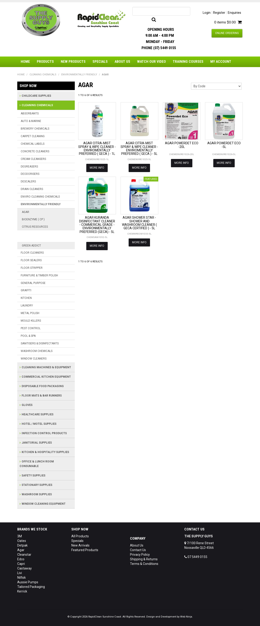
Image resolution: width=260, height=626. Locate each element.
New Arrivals (80, 545)
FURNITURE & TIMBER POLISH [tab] (39, 275)
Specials (100, 61)
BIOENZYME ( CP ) (33, 219)
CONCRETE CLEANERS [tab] (35, 151)
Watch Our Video (151, 61)
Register (219, 12)
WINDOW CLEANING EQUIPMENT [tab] (44, 503)
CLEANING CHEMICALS (42, 74)
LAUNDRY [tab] (27, 305)
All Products (80, 536)
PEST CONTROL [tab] (30, 328)
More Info (97, 167)
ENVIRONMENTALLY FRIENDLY (79, 74)
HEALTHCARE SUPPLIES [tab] (37, 414)
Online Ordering (227, 33)
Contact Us (138, 550)
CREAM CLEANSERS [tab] (33, 159)
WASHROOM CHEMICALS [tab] (36, 351)
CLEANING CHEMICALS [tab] (37, 105)
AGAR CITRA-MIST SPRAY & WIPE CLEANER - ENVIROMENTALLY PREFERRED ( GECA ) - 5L (139, 148)
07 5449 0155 (195, 557)
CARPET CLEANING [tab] (33, 136)
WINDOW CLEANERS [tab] (33, 358)
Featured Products (84, 550)
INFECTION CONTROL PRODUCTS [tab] (44, 433)
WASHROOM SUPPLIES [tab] (37, 494)
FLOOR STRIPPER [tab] (32, 267)
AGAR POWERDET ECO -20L (181, 144)
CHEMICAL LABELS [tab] (32, 143)
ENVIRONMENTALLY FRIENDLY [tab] (41, 204)
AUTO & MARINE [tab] (31, 121)
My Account (220, 61)
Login (207, 12)
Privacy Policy (140, 554)
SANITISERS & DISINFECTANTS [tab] (40, 343)
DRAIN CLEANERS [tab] (32, 189)
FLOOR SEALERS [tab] (31, 260)
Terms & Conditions (144, 564)
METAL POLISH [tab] (30, 313)
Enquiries (234, 12)
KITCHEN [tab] (26, 298)
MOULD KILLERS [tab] (31, 320)
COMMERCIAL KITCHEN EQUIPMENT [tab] (46, 376)
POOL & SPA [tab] (28, 335)
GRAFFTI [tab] (26, 290)
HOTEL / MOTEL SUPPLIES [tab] (39, 423)
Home (25, 61)
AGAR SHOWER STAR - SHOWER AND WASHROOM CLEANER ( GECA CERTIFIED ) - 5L (139, 223)
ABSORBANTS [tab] (30, 113)
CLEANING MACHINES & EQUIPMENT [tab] (46, 367)
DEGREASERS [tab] (29, 166)
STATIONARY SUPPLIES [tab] (37, 485)
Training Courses (188, 61)
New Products (73, 61)
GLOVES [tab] (27, 405)
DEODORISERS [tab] (30, 174)
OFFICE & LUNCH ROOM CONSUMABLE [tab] (37, 464)
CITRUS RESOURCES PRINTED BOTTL (46, 236)
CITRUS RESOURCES (35, 226)
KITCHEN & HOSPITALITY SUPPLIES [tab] (45, 452)
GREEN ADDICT (31, 245)
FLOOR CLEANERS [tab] (32, 252)
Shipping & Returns (144, 559)
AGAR (25, 212)
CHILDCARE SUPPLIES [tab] (36, 95)
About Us (122, 61)
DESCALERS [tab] (28, 181)
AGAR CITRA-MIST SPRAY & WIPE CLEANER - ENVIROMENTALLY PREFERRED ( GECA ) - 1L (97, 148)
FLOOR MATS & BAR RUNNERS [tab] (42, 395)
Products (45, 61)
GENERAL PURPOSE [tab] (33, 283)
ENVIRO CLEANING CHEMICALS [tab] (40, 196)
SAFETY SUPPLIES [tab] (33, 475)
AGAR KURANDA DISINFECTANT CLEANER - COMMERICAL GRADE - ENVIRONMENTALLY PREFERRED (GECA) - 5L (97, 225)
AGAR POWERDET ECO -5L (224, 144)
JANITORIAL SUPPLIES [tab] (37, 442)
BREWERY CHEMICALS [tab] (35, 128)
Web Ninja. (186, 616)
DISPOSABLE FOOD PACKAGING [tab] (43, 386)
